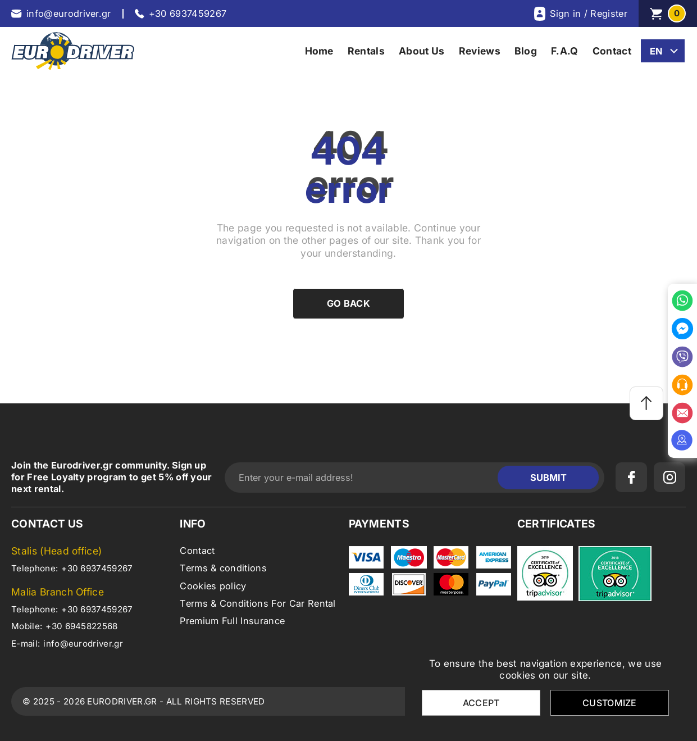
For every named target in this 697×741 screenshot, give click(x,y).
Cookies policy (213, 585)
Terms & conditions (223, 567)
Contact (197, 550)
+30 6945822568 (81, 626)
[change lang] (663, 50)
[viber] (682, 357)
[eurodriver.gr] (72, 51)
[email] (682, 413)
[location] (682, 440)
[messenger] (682, 328)
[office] (682, 385)
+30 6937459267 (97, 568)
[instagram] (669, 477)
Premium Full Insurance (232, 620)
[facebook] (631, 477)
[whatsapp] (682, 300)
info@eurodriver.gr (83, 643)
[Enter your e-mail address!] (364, 477)
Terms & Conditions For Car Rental (258, 603)
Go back (348, 303)
